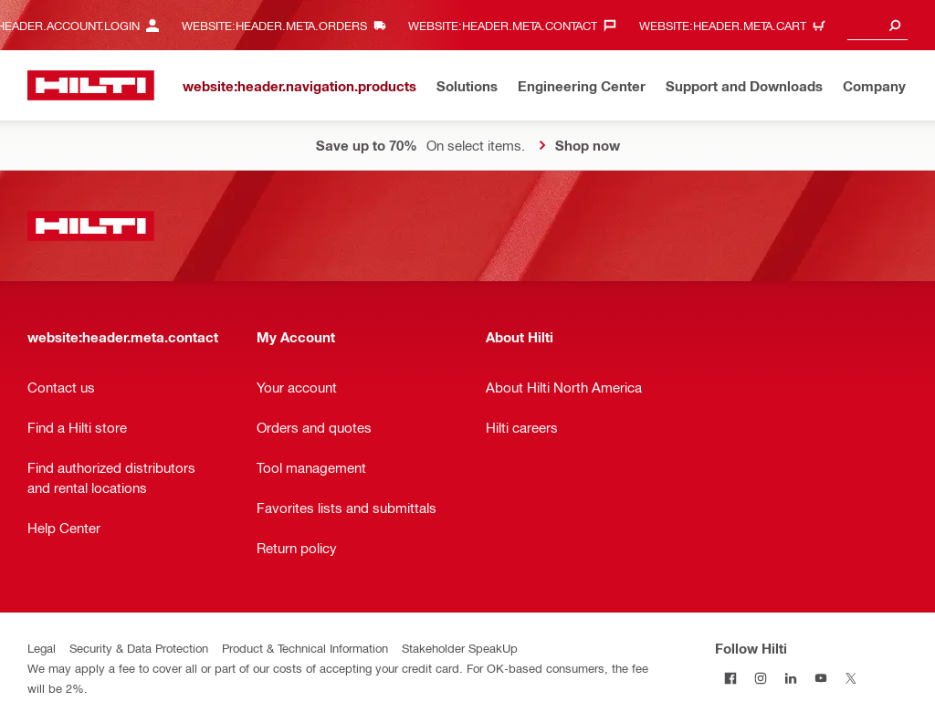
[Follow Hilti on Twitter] (850, 678)
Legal (41, 648)
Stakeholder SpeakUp (460, 648)
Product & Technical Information (305, 648)
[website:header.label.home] (90, 85)
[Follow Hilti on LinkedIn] (790, 678)
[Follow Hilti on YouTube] (820, 678)
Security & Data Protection (138, 648)
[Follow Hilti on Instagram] (760, 678)
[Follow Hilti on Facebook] (730, 678)
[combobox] (877, 25)
